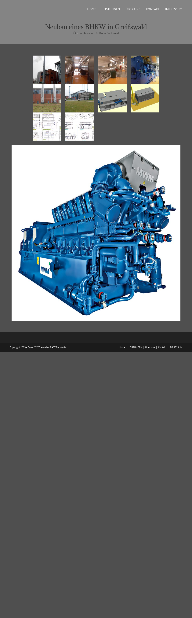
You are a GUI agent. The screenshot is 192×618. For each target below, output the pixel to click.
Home (122, 347)
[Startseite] (74, 33)
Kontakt (162, 347)
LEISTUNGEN (135, 347)
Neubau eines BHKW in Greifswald (99, 33)
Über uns (150, 347)
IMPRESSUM (175, 347)
